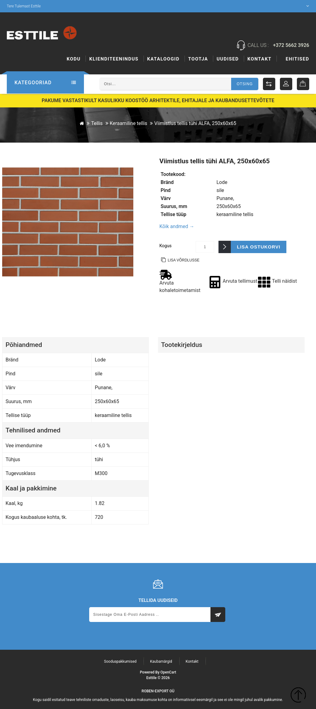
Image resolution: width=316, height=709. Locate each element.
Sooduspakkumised (120, 661)
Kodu (74, 59)
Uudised (260, 59)
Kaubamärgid (161, 661)
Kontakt (297, 59)
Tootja (230, 59)
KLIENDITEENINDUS (114, 59)
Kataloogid (163, 59)
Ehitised (200, 59)
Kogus (166, 245)
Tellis (96, 123)
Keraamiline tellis (128, 123)
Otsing (245, 84)
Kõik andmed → (177, 226)
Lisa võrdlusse (184, 260)
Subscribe (217, 614)
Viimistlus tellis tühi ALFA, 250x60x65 (195, 123)
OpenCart (168, 672)
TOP (298, 695)
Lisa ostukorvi (259, 246)
